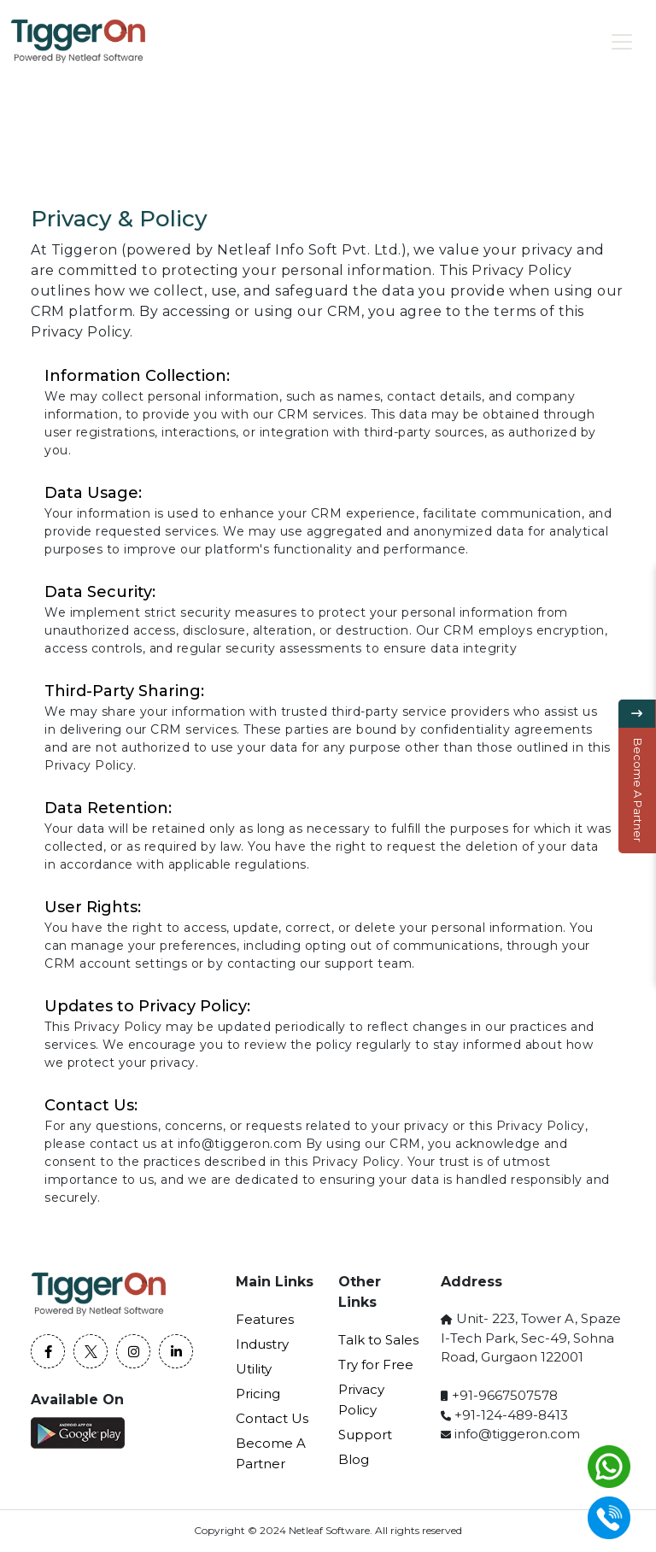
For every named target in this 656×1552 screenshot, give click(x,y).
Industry (262, 1344)
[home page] (78, 41)
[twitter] (90, 1351)
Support (365, 1434)
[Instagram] (133, 1351)
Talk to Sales (378, 1340)
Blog (353, 1459)
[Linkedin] (176, 1351)
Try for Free (375, 1364)
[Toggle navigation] (622, 42)
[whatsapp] (609, 1466)
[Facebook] (48, 1351)
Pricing (258, 1393)
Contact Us (272, 1418)
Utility (254, 1369)
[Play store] (80, 1433)
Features (265, 1319)
